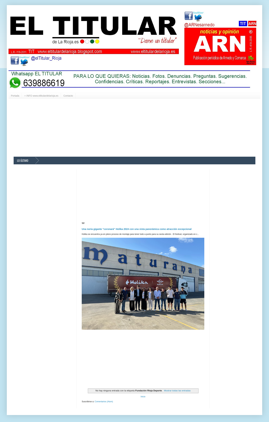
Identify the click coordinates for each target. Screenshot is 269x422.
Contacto (68, 95)
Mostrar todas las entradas (177, 390)
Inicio (143, 396)
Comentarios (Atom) (104, 401)
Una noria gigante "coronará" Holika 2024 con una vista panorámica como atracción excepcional (137, 229)
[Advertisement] (116, 128)
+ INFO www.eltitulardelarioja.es (41, 95)
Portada (15, 95)
